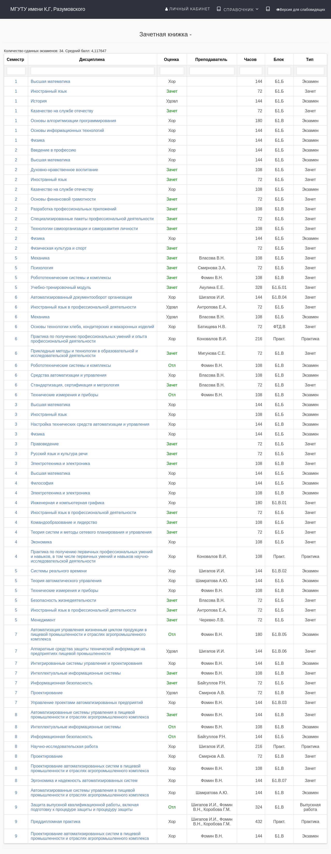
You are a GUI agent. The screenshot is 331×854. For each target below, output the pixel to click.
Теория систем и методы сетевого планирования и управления (91, 532)
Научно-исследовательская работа (64, 746)
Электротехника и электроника (60, 463)
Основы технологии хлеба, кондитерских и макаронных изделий (92, 327)
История (39, 101)
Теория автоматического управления (66, 581)
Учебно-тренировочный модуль (61, 287)
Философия (42, 483)
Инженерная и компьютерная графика (67, 503)
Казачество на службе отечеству (62, 111)
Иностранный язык (49, 91)
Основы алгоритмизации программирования (73, 120)
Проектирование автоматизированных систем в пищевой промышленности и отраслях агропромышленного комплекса (90, 768)
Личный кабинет (187, 9)
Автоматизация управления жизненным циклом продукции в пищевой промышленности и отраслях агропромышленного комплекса (89, 634)
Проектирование (47, 693)
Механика (40, 258)
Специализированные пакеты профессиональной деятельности (92, 219)
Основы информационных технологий (67, 130)
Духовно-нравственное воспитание (64, 170)
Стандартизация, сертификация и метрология (75, 385)
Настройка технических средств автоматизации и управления (90, 424)
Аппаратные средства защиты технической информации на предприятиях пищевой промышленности (88, 651)
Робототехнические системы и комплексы (71, 277)
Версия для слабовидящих (300, 9)
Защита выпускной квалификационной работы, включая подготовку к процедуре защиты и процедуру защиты (85, 807)
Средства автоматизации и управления (69, 375)
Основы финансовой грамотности (63, 199)
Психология (42, 268)
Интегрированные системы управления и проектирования (86, 663)
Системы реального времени (59, 571)
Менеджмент (43, 620)
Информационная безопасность (61, 683)
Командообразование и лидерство (64, 522)
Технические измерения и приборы (64, 395)
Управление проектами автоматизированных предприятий (87, 702)
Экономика (41, 542)
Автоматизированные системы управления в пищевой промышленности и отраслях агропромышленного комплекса (90, 714)
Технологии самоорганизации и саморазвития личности (84, 228)
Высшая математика (50, 81)
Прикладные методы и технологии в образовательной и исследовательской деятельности (84, 353)
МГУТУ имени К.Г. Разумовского (47, 9)
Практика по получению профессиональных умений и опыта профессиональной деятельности (89, 338)
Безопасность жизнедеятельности (63, 600)
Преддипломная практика (55, 821)
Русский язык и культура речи (59, 454)
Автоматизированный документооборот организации (81, 297)
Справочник (237, 9)
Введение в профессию (53, 150)
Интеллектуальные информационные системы (76, 673)
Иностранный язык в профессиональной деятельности (83, 307)
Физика (38, 140)
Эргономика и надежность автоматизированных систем (84, 780)
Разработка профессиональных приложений (73, 209)
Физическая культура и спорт (59, 248)
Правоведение (45, 444)
